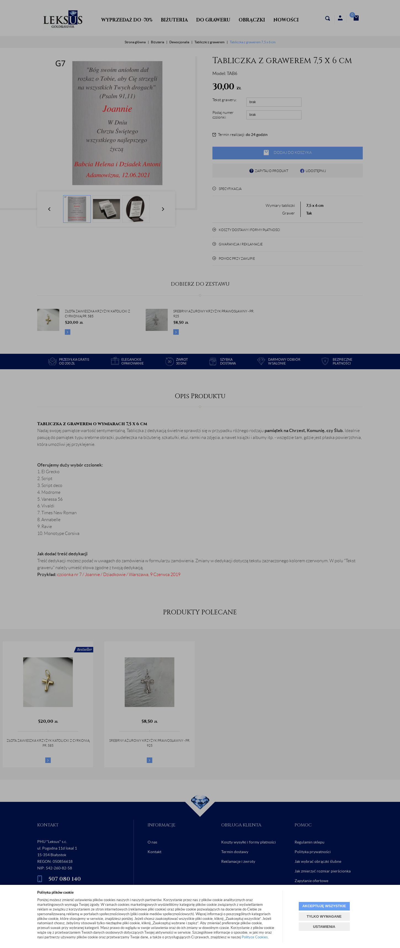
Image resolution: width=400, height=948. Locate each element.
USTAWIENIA (324, 927)
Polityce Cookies (255, 937)
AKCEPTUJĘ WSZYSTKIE (324, 906)
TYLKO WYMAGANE (324, 916)
